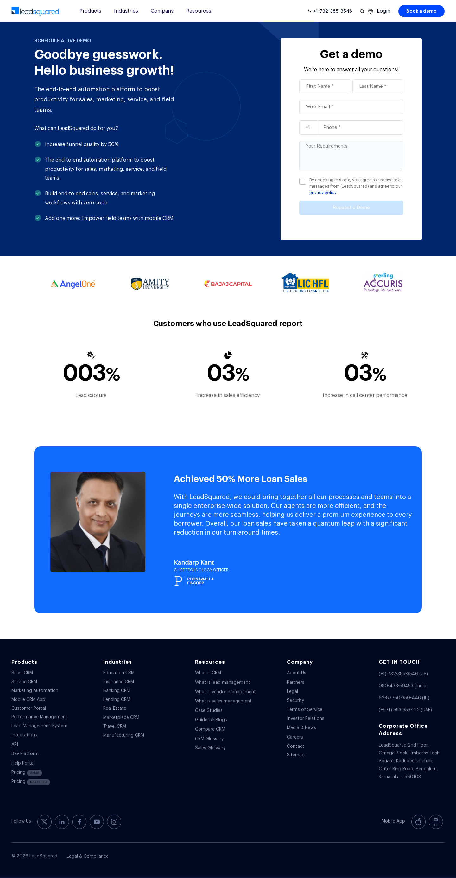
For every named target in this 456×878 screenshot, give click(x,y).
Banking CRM (116, 691)
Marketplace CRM (121, 717)
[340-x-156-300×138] (35, 11)
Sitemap (296, 755)
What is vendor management (225, 692)
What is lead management (222, 682)
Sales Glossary (210, 748)
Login (383, 11)
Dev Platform (25, 754)
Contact (295, 746)
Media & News (301, 728)
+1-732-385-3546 (332, 11)
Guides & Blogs (211, 720)
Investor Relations (305, 718)
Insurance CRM (118, 682)
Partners (295, 682)
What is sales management (223, 701)
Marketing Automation (34, 691)
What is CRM (208, 673)
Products (90, 11)
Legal (292, 691)
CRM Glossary (209, 739)
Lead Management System (39, 726)
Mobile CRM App (28, 699)
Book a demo (421, 11)
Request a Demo (351, 207)
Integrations (24, 735)
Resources (198, 11)
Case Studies (209, 710)
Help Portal (23, 763)
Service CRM (24, 682)
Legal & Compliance (88, 856)
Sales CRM (22, 673)
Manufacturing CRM (123, 735)
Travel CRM (114, 726)
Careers (295, 737)
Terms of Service (304, 710)
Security (295, 700)
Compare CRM (210, 729)
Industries (126, 11)
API (14, 744)
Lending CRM (116, 699)
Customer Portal (28, 708)
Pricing (26, 773)
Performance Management (39, 717)
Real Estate (114, 708)
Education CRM (119, 673)
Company (162, 11)
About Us (296, 673)
